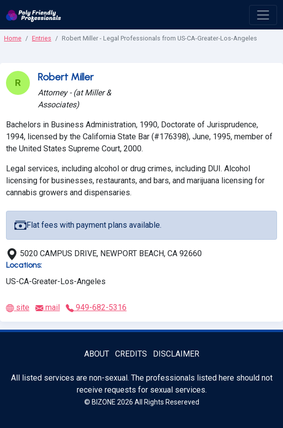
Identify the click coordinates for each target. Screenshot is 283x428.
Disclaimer (176, 354)
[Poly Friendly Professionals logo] (33, 14)
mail (47, 307)
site (17, 307)
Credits (131, 354)
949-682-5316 (96, 307)
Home (12, 38)
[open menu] (263, 15)
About (96, 354)
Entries (41, 38)
